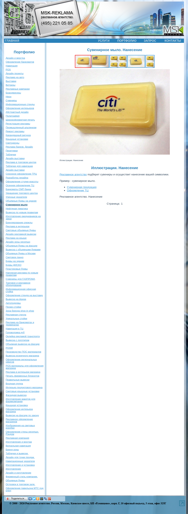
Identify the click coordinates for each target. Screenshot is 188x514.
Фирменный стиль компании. (22, 476)
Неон (8, 96)
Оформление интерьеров (20, 108)
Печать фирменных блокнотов (22, 375)
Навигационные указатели (20, 461)
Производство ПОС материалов (23, 351)
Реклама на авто (15, 77)
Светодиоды (12, 143)
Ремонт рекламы (15, 131)
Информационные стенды (20, 104)
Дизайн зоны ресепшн (18, 241)
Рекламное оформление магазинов (19, 420)
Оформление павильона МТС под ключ (25, 489)
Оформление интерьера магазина (19, 410)
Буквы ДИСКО (13, 265)
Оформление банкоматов (20, 61)
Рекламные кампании (18, 89)
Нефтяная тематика (17, 208)
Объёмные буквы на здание (21, 200)
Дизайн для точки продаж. (20, 457)
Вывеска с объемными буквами (23, 249)
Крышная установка (17, 405)
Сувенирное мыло (17, 204)
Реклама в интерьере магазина (23, 372)
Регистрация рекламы (18, 123)
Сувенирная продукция (82, 187)
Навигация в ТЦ (14, 328)
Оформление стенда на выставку (24, 295)
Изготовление (13, 468)
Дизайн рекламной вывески (21, 234)
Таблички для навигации (19, 166)
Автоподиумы (13, 303)
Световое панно (15, 257)
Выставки (11, 81)
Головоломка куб (15, 332)
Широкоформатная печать (20, 119)
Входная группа (14, 383)
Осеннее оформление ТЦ (20, 185)
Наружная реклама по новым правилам (22, 273)
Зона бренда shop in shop (20, 310)
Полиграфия (12, 116)
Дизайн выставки (15, 158)
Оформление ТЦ (78, 190)
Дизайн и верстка (15, 58)
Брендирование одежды (19, 222)
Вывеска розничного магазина (22, 355)
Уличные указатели (16, 197)
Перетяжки (12, 150)
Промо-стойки (13, 307)
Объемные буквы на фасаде (21, 245)
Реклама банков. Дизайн (19, 146)
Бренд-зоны (12, 449)
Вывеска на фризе (16, 299)
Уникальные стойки (16, 318)
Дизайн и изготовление (18, 472)
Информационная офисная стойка (21, 290)
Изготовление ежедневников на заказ (23, 217)
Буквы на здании (15, 261)
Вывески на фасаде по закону (22, 415)
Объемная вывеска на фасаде (23, 344)
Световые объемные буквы (21, 230)
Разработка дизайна (17, 177)
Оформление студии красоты (22, 181)
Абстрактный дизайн (17, 112)
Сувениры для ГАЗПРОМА (20, 279)
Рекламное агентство (73, 174)
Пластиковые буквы (17, 268)
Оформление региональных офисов (21, 360)
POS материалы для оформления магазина (25, 367)
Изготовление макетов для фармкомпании (20, 400)
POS (8, 69)
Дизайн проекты (15, 73)
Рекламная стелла (16, 314)
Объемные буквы (15, 480)
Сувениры (11, 100)
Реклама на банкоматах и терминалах (20, 323)
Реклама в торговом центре (21, 162)
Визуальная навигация (18, 445)
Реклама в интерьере (17, 226)
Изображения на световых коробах (20, 426)
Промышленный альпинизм (21, 127)
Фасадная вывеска (16, 395)
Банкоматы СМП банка (18, 189)
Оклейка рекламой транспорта (23, 336)
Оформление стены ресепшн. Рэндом (22, 433)
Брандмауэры (13, 92)
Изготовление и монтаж (19, 441)
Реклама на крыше (16, 238)
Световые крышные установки (22, 391)
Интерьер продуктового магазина (24, 387)
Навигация (11, 65)
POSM (9, 348)
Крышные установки (17, 139)
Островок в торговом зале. (20, 484)
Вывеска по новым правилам (22, 212)
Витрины (10, 85)
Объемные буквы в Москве (21, 253)
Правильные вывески (17, 379)
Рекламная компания (17, 438)
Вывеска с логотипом (17, 340)
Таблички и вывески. (17, 453)
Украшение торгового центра (22, 193)
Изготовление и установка (20, 465)
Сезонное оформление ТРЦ (21, 173)
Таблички (11, 154)
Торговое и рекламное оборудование (18, 284)
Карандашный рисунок (18, 135)
